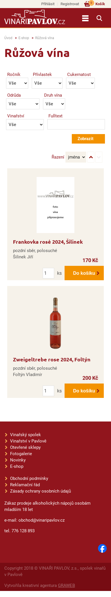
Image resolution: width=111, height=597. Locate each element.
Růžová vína (44, 38)
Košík (97, 3)
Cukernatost (79, 74)
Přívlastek (42, 74)
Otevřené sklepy (25, 447)
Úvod (8, 38)
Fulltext (55, 116)
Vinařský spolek (25, 434)
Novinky (18, 460)
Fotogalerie (21, 453)
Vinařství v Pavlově (28, 441)
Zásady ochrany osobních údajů (40, 491)
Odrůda (14, 95)
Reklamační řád (25, 484)
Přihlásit (47, 4)
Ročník (13, 74)
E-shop (23, 38)
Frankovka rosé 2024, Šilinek (48, 241)
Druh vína (53, 95)
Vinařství (15, 116)
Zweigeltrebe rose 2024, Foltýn (52, 359)
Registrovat (70, 4)
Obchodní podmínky (29, 478)
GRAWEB (66, 585)
